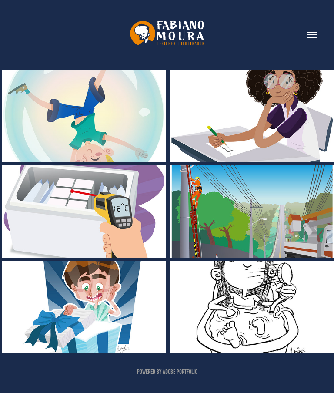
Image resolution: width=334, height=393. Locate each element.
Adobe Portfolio (180, 372)
